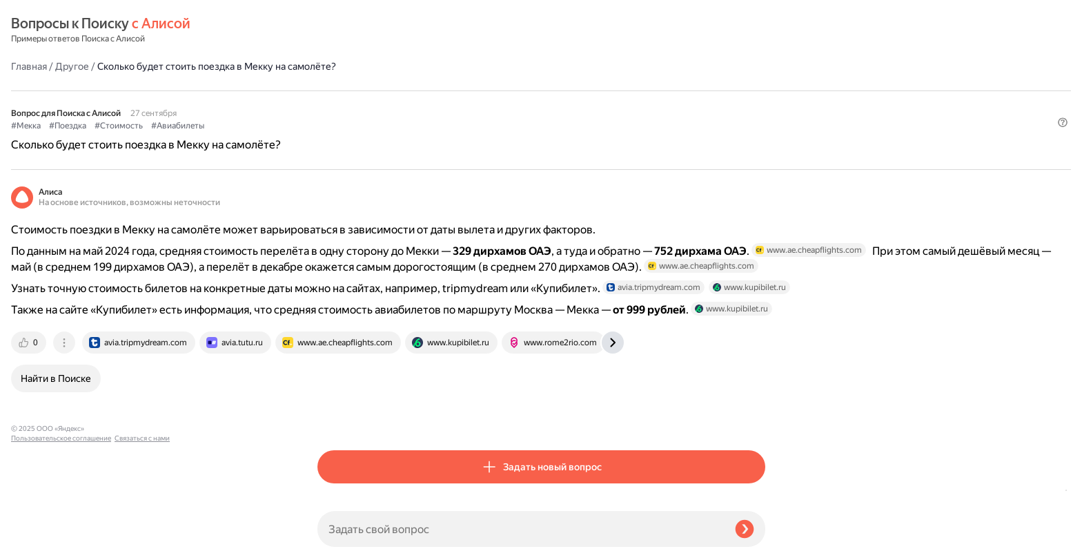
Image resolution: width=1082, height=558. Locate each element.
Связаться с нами (38, 542)
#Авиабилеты (484, 90)
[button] (757, 113)
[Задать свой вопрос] (520, 529)
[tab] (336, 407)
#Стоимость (425, 90)
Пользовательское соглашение (61, 532)
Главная (335, 30)
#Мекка (332, 90)
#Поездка (374, 90)
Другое (378, 30)
